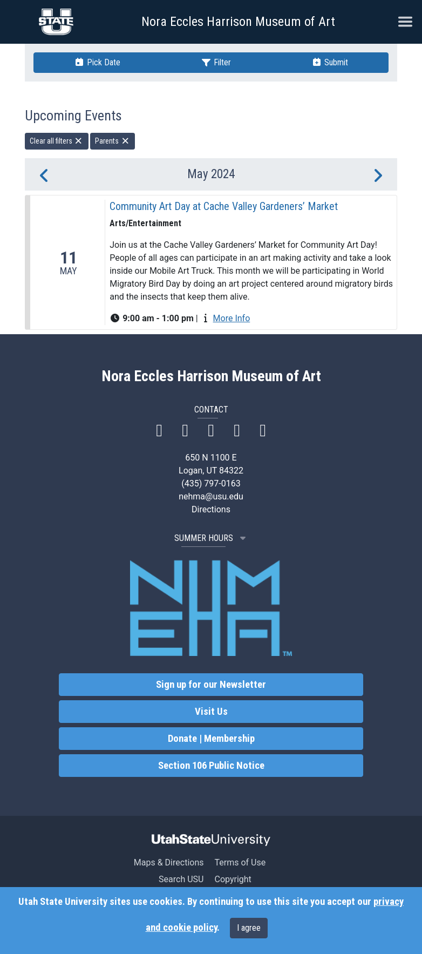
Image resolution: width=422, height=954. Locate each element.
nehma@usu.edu (211, 496)
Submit (329, 62)
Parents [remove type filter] (112, 141)
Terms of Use (240, 862)
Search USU (181, 879)
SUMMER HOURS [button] (211, 538)
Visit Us (211, 712)
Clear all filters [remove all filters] (57, 141)
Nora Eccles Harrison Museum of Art (238, 21)
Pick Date (97, 62)
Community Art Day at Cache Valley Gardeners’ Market (224, 206)
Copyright (232, 879)
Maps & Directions (169, 862)
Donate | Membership (211, 739)
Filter (216, 62)
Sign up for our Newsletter (211, 685)
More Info (231, 318)
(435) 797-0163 (210, 483)
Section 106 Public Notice (211, 766)
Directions (211, 509)
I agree (249, 928)
